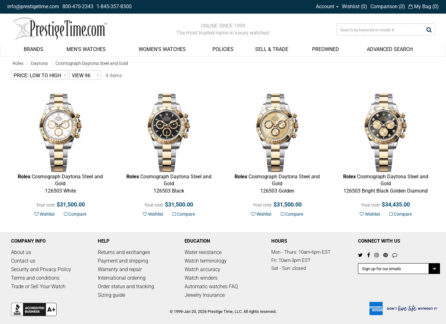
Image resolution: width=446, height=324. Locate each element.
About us (21, 252)
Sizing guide (111, 295)
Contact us (23, 261)
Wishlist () (354, 6)
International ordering (122, 278)
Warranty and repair (120, 269)
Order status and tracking (126, 286)
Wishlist (44, 214)
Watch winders (201, 278)
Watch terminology (206, 261)
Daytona (39, 63)
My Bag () (423, 6)
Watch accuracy (202, 269)
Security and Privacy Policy (41, 269)
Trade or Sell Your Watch (38, 286)
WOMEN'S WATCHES (162, 49)
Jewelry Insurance (205, 295)
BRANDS (33, 49)
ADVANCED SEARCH (390, 49)
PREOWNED (325, 49)
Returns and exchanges (124, 252)
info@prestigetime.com (33, 6)
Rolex (18, 63)
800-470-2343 (77, 6)
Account (327, 6)
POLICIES (223, 49)
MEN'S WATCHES (86, 49)
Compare (75, 214)
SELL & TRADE (271, 49)
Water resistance (203, 252)
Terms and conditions (35, 278)
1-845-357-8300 (114, 6)
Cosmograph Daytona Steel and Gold (91, 63)
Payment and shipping (123, 261)
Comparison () (387, 6)
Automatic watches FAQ (211, 286)
